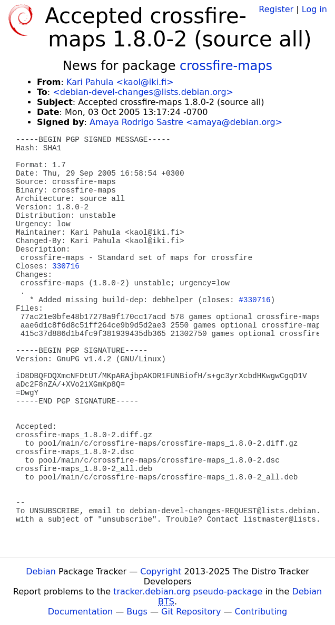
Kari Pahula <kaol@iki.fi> (120, 82)
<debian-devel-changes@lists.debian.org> (143, 92)
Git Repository (191, 612)
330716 (66, 266)
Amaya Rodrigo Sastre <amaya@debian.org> (186, 122)
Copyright (160, 571)
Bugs (136, 612)
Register (276, 9)
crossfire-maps (226, 66)
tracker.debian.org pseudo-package (187, 591)
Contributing (261, 612)
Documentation (80, 612)
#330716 (254, 300)
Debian (41, 571)
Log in (314, 9)
